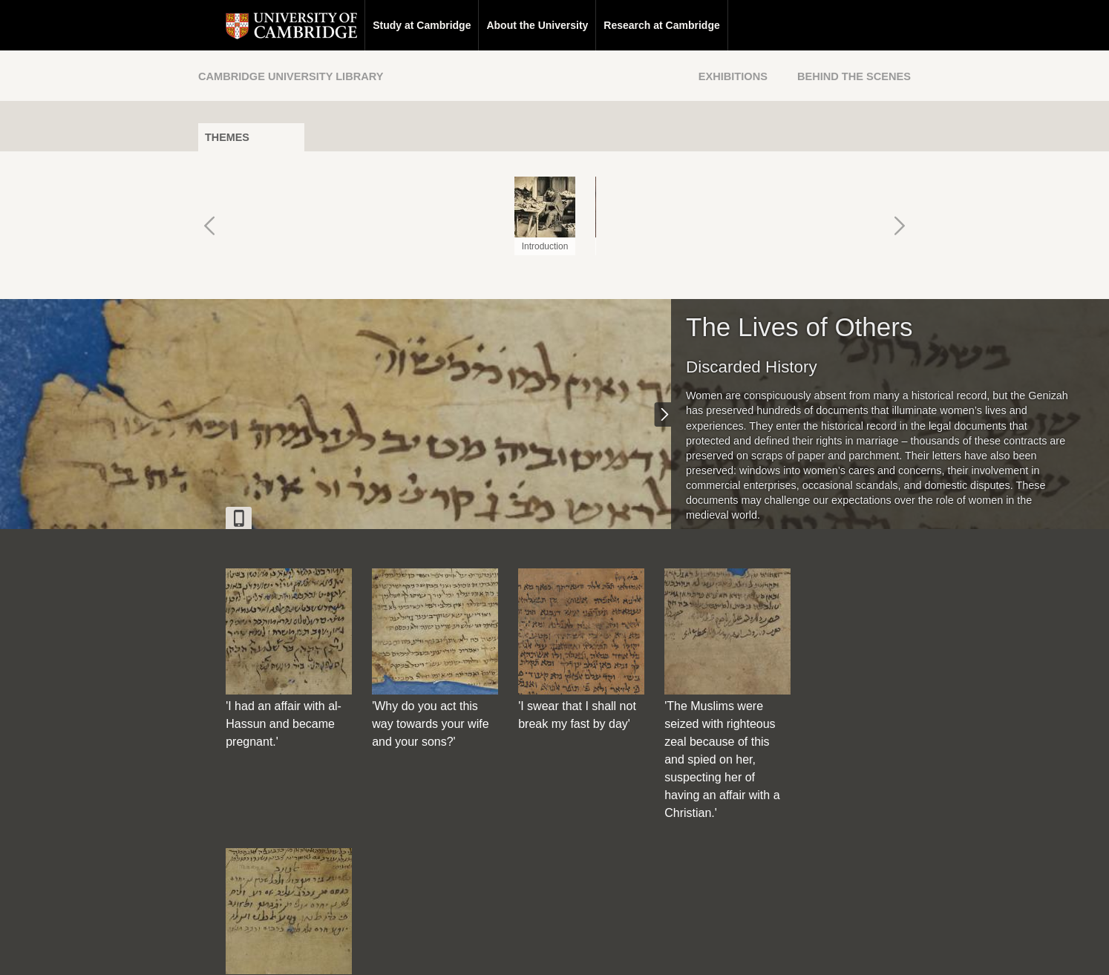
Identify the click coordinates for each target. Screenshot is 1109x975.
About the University (509, 25)
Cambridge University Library (290, 76)
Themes (227, 137)
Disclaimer (519, 950)
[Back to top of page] (691, 855)
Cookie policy (632, 950)
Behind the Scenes (854, 76)
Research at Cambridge (634, 25)
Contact (464, 950)
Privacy (573, 950)
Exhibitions (733, 76)
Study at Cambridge (394, 25)
